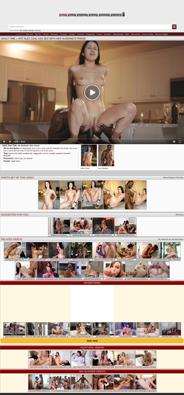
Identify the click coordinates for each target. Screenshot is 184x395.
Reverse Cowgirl (161, 34)
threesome (31, 30)
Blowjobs (54, 34)
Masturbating (118, 34)
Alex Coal (18, 158)
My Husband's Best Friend (28, 145)
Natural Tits (135, 34)
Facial (99, 34)
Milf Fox (92, 6)
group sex (38, 30)
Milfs (127, 34)
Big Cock (29, 34)
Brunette (63, 34)
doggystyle (37, 153)
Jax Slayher (28, 158)
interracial (13, 153)
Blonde (46, 34)
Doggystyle (90, 34)
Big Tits (38, 34)
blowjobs (7, 156)
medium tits (27, 153)
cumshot (25, 30)
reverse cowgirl (49, 153)
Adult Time (8, 38)
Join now (92, 340)
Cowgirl (72, 34)
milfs (20, 153)
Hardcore (107, 34)
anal (21, 30)
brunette (66, 153)
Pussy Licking (147, 34)
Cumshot (80, 34)
